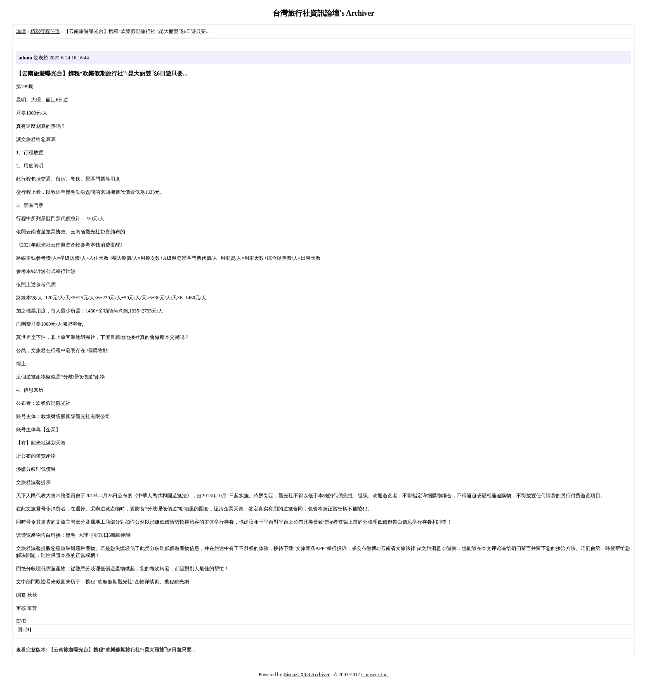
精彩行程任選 (45, 31)
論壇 (21, 31)
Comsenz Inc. (374, 674)
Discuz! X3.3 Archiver (306, 674)
